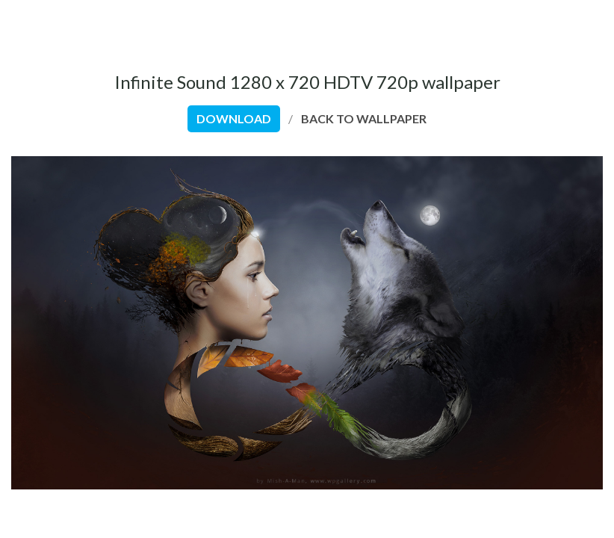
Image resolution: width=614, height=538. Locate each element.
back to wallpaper (364, 118)
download (233, 118)
